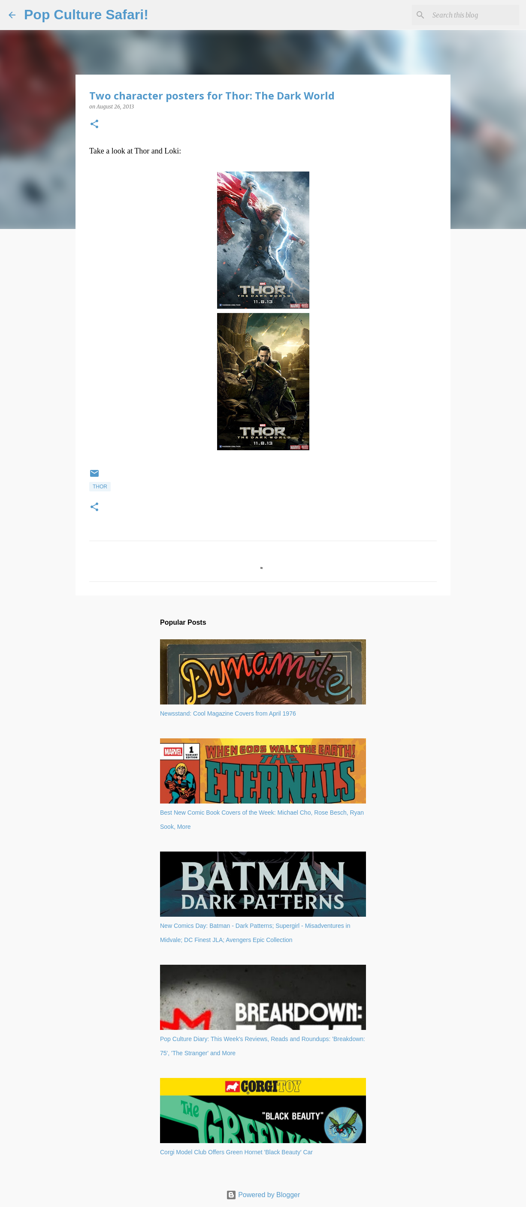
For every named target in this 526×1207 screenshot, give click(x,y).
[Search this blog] (474, 15)
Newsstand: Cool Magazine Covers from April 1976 (228, 713)
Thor (100, 487)
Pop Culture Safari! (86, 14)
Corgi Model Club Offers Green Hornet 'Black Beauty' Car (236, 1152)
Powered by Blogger (263, 1194)
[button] (94, 124)
